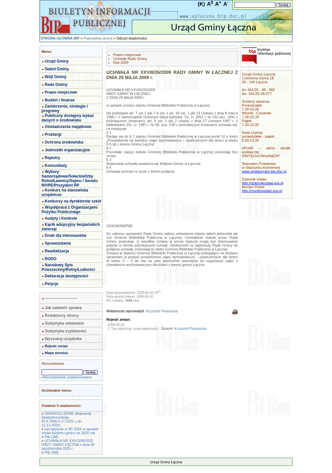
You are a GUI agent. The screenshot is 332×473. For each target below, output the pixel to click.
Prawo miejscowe (61, 92)
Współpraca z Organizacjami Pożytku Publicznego (70, 209)
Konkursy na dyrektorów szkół (73, 201)
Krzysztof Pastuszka (162, 311)
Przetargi (53, 134)
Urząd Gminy (57, 61)
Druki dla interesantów (66, 235)
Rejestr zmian (56, 346)
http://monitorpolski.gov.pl (262, 191)
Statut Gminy (57, 69)
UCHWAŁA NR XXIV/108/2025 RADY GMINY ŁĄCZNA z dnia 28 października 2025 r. (68, 444)
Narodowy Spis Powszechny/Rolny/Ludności (68, 267)
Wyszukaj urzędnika (63, 339)
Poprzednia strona (97, 38)
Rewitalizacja (57, 251)
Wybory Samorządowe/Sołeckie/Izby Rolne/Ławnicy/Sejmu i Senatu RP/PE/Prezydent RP (70, 178)
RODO (50, 259)
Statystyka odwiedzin (64, 323)
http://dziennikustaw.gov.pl (262, 183)
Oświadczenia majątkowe (68, 126)
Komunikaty (56, 165)
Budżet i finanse (60, 100)
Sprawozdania (58, 243)
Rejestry (52, 158)
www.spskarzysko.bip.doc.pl (264, 171)
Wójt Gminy (55, 77)
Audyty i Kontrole (61, 218)
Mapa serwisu (56, 353)
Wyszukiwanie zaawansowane (67, 377)
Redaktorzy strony (62, 315)
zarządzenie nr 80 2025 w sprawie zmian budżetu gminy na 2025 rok (70, 431)
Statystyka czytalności (65, 331)
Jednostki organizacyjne (67, 150)
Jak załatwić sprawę (63, 308)
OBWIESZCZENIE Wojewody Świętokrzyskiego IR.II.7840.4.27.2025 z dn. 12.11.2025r (66, 419)
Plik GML (51, 437)
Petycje (51, 284)
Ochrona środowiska (64, 142)
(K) (201, 4)
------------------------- (61, 298)
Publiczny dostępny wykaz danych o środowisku (68, 117)
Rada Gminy (56, 84)
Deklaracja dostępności (66, 276)
